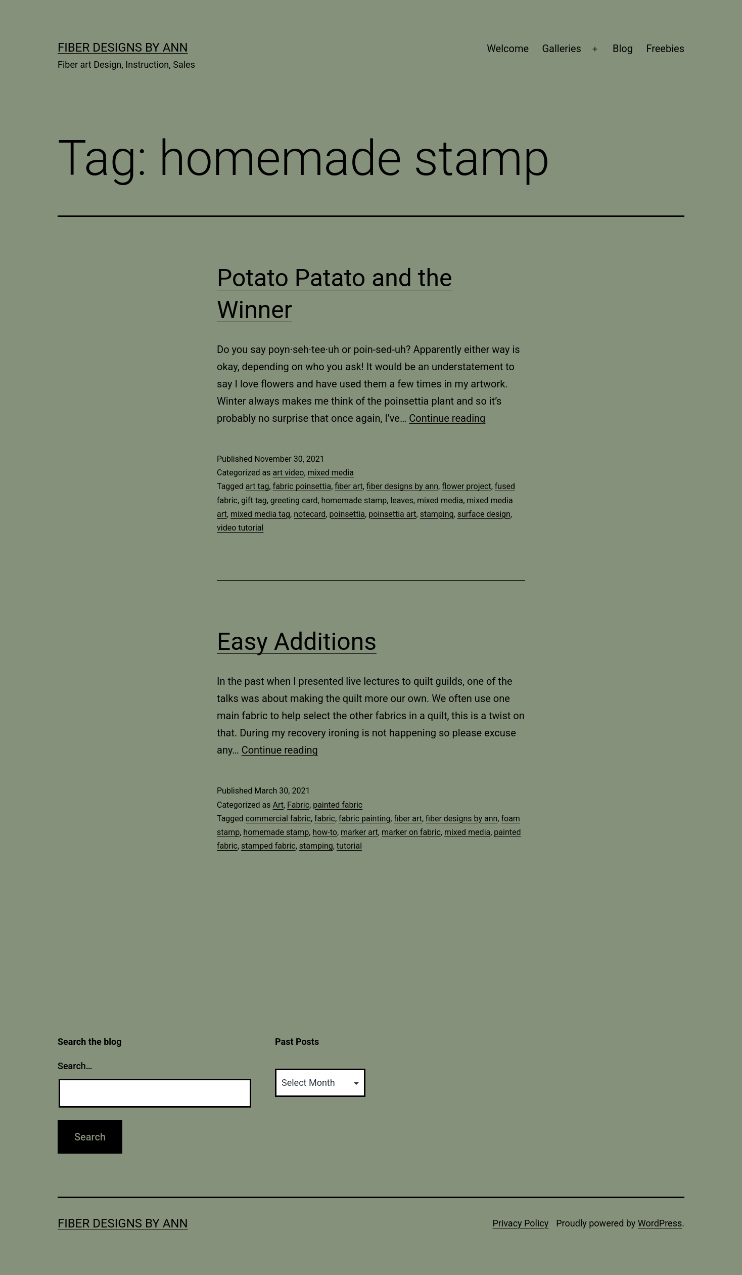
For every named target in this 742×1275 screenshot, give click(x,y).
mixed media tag (260, 514)
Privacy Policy (520, 1223)
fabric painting (364, 818)
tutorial (349, 846)
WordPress (660, 1223)
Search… (75, 1066)
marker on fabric (411, 832)
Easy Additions (297, 641)
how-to (324, 832)
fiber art (348, 486)
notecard (310, 514)
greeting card (294, 500)
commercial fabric (278, 818)
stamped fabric (268, 846)
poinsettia (347, 514)
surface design (484, 514)
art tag (257, 486)
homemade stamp (354, 500)
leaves (401, 500)
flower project (466, 486)
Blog (623, 48)
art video (288, 472)
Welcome (508, 48)
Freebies (665, 48)
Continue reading (447, 418)
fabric (324, 818)
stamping (437, 514)
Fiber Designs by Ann (123, 47)
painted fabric (337, 805)
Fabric (298, 805)
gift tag (254, 500)
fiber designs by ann (402, 486)
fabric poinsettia (302, 486)
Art (277, 805)
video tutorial (240, 528)
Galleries (561, 48)
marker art (359, 832)
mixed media (331, 472)
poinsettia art (392, 514)
